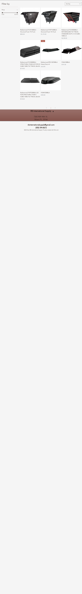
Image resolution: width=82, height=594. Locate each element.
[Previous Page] (46, 107)
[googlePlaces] (53, 111)
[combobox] (73, 4)
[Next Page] (55, 107)
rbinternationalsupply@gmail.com (41, 125)
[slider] (2, 13)
